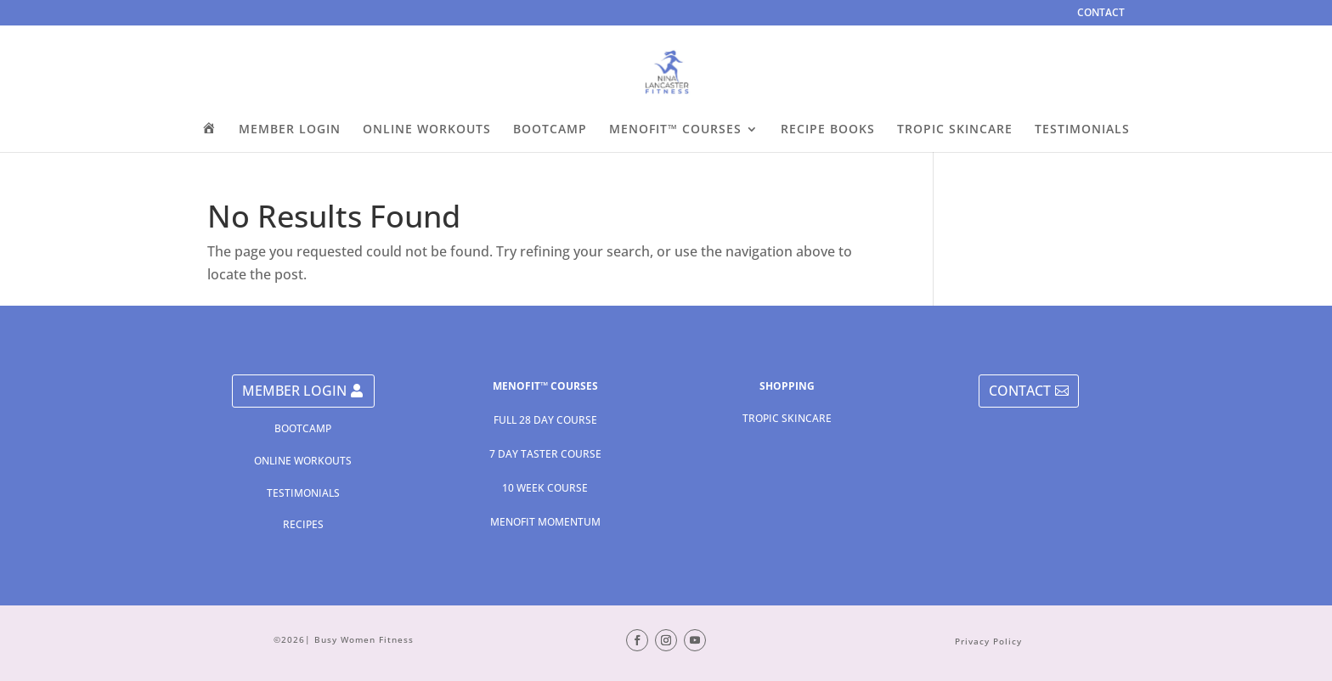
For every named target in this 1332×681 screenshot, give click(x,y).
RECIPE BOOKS (828, 130)
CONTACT (1101, 14)
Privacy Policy (988, 641)
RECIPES (303, 524)
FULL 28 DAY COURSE (545, 420)
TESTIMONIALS (1082, 130)
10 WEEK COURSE (545, 488)
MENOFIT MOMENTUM (545, 522)
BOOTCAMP (550, 130)
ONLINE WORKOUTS (427, 130)
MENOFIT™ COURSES (675, 130)
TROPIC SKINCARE (955, 130)
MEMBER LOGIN (290, 130)
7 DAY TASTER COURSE (545, 454)
